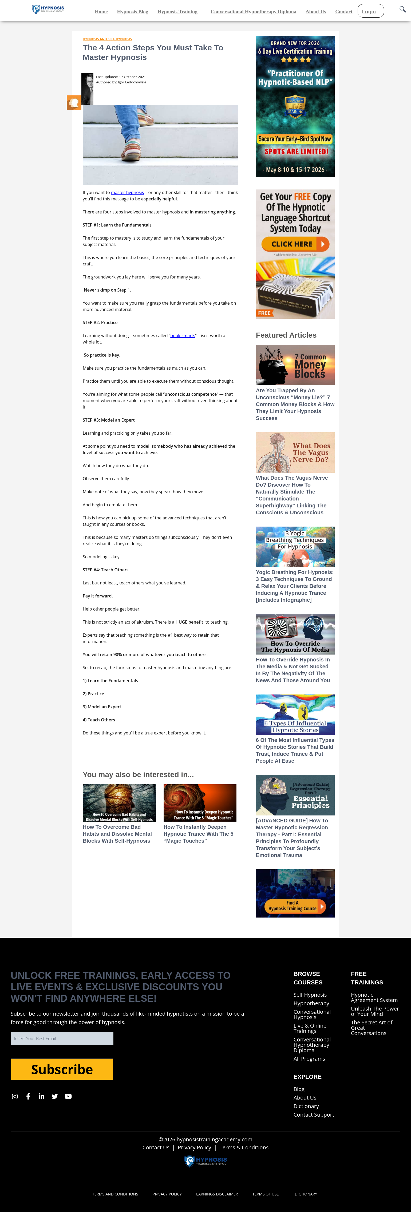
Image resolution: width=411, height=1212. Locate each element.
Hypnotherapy (311, 1003)
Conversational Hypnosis (312, 1014)
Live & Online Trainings (310, 1028)
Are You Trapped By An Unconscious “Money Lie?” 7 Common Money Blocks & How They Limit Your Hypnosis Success (295, 404)
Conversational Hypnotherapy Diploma (312, 1045)
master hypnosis (127, 192)
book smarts (182, 335)
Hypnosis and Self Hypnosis (107, 39)
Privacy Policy (194, 1147)
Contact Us (156, 1147)
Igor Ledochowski (132, 82)
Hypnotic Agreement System (374, 997)
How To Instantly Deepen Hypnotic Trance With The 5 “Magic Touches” (199, 834)
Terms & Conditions (244, 1147)
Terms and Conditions (113, 1194)
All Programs (309, 1058)
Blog (299, 1089)
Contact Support (314, 1114)
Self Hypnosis (310, 994)
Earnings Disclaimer (217, 1194)
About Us (305, 1097)
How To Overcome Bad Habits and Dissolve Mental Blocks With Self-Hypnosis (117, 834)
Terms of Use (267, 1194)
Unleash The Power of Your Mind (375, 1011)
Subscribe (62, 1069)
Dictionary (306, 1106)
